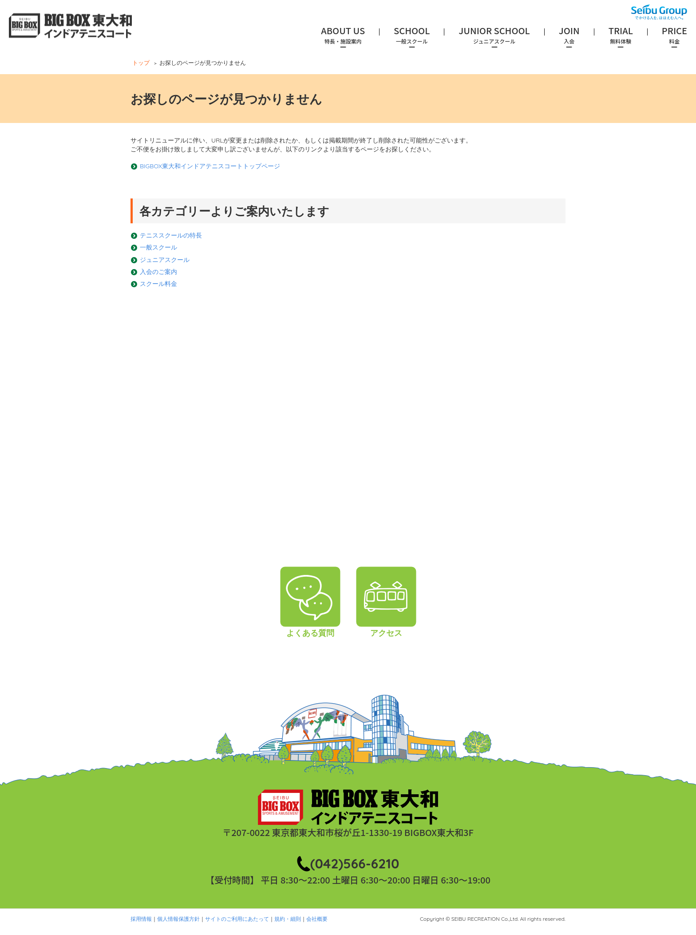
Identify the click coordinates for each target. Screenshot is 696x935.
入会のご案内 (158, 272)
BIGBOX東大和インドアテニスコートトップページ (210, 166)
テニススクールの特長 (171, 235)
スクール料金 (158, 284)
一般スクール (158, 247)
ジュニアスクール (165, 260)
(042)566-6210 (354, 863)
